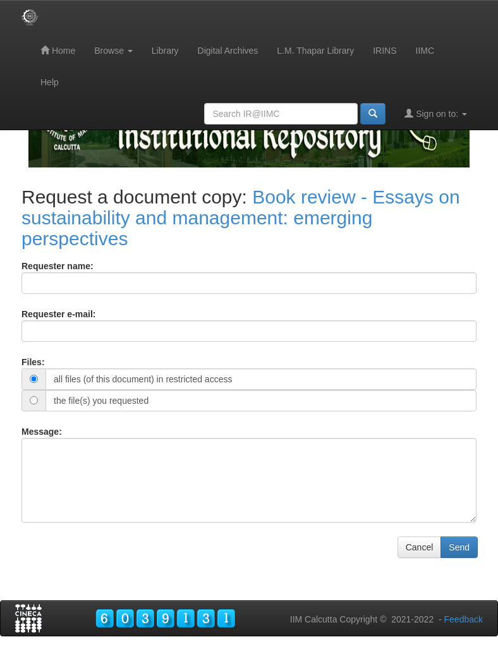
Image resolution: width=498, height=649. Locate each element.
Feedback (463, 619)
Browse (113, 50)
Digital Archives (228, 50)
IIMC (425, 50)
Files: (33, 362)
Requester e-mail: (58, 314)
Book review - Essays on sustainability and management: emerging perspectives (240, 217)
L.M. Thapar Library (315, 50)
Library (165, 50)
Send (459, 547)
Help (49, 82)
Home (57, 50)
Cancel (420, 547)
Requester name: (57, 266)
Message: (41, 432)
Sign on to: (435, 113)
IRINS (384, 50)
